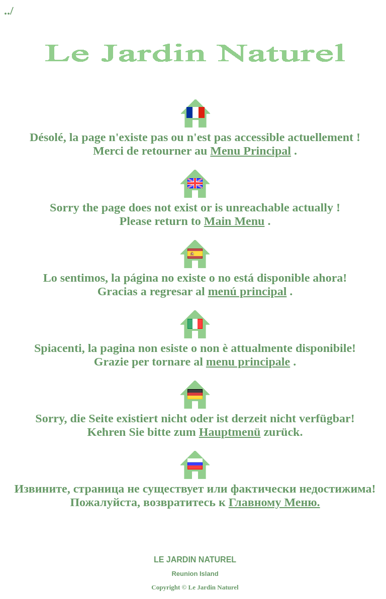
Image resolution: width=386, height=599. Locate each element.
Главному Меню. (274, 502)
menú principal (247, 291)
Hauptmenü (230, 431)
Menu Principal (250, 150)
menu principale (248, 361)
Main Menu (234, 220)
